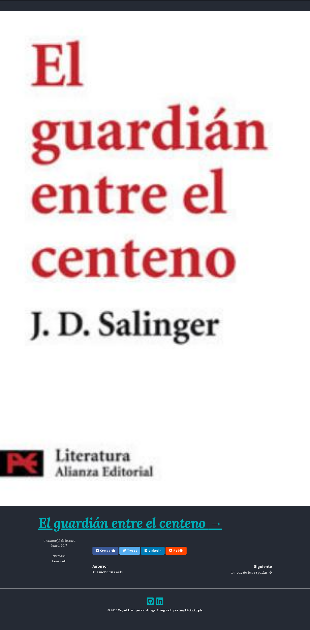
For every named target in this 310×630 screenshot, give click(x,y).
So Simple (196, 611)
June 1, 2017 (59, 545)
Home (122, 5)
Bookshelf (184, 5)
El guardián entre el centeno (132, 523)
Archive (165, 5)
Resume (136, 5)
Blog (151, 5)
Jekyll (182, 611)
